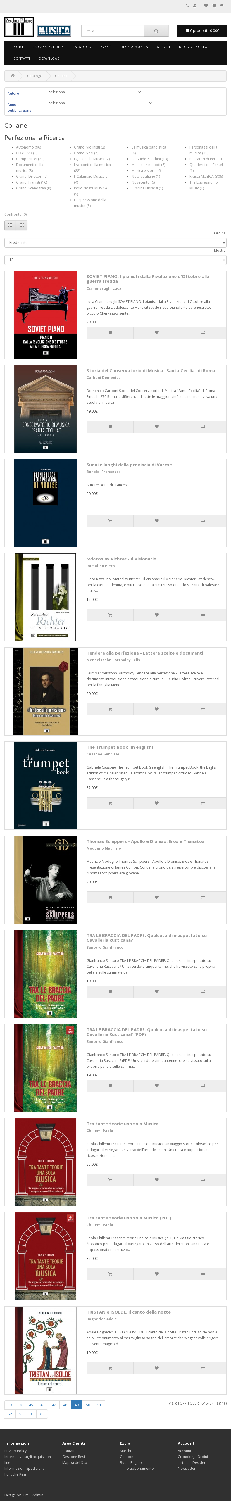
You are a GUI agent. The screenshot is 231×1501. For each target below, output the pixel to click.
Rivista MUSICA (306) (206, 176)
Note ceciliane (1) (146, 176)
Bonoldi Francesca (104, 471)
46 (42, 1404)
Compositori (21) (30, 158)
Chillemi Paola (100, 1130)
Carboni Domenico (104, 377)
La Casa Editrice (48, 47)
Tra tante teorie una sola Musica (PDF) (129, 1218)
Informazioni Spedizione (24, 1468)
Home (18, 47)
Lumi (26, 1495)
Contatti (21, 58)
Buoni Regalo (131, 1462)
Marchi (125, 1450)
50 (88, 1404)
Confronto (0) (15, 214)
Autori (163, 47)
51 (99, 1404)
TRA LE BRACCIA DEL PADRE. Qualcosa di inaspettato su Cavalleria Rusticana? (147, 937)
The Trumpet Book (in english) (120, 747)
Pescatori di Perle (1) (206, 158)
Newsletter (187, 1468)
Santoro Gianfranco (105, 947)
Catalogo (82, 47)
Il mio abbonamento (137, 1468)
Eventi (106, 47)
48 (65, 1404)
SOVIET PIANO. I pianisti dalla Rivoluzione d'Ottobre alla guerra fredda (148, 278)
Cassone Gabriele (103, 754)
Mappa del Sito (74, 1462)
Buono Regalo (193, 47)
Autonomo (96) (28, 147)
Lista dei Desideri (192, 1462)
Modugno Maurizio (104, 848)
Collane (61, 75)
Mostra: (220, 250)
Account (184, 1450)
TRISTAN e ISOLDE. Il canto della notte (129, 1312)
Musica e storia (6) (146, 170)
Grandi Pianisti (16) (31, 182)
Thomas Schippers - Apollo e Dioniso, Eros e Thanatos (145, 841)
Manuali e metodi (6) (148, 164)
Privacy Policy (15, 1450)
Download (49, 58)
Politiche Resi (15, 1474)
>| (42, 1414)
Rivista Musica (134, 47)
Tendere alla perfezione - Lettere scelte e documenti (145, 653)
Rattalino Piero (101, 565)
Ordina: (220, 233)
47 (54, 1404)
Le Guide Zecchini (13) (150, 158)
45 (31, 1404)
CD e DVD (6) (26, 153)
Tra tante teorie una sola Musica (122, 1123)
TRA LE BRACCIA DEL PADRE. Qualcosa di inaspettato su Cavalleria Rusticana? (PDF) (147, 1031)
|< (10, 1404)
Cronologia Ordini (193, 1456)
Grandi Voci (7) (86, 153)
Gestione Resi (73, 1456)
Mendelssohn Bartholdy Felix (113, 660)
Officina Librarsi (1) (147, 188)
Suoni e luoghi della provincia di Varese (129, 464)
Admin (37, 1495)
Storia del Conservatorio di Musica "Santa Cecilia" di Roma (151, 370)
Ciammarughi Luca (104, 288)
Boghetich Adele (102, 1319)
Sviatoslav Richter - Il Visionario (121, 559)
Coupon (126, 1456)
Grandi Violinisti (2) (89, 147)
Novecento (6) (143, 182)
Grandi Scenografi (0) (33, 188)
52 (10, 1414)
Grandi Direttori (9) (31, 176)
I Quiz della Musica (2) (92, 158)
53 (21, 1414)
